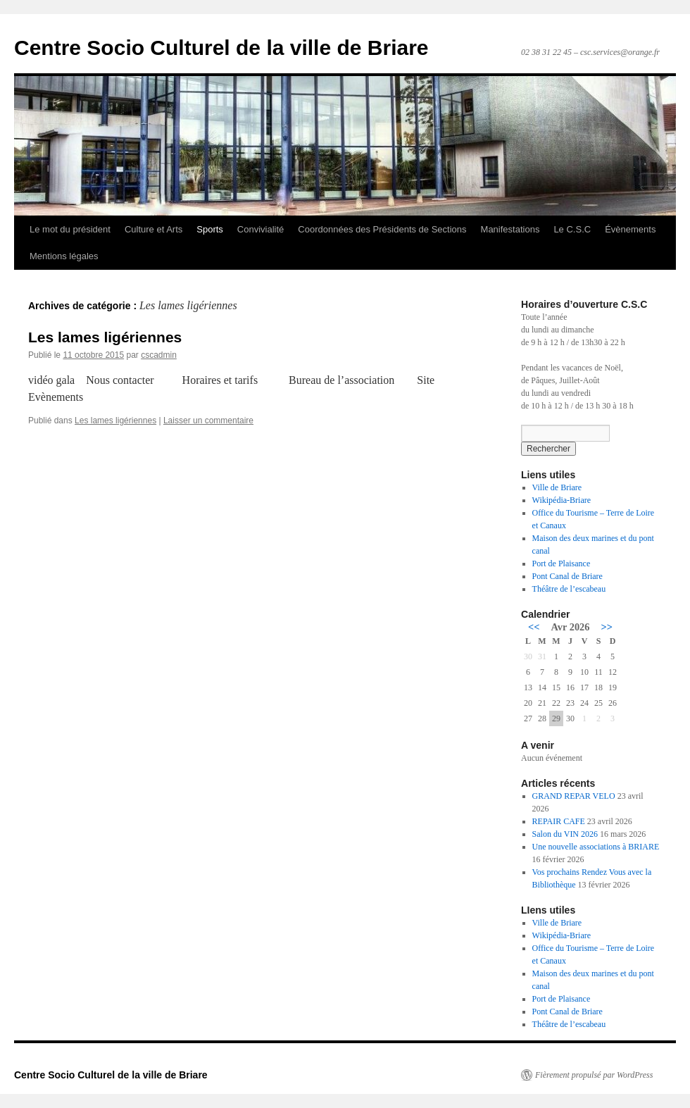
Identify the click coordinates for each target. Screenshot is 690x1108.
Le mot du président (70, 229)
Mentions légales (64, 256)
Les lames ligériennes (105, 337)
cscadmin (159, 355)
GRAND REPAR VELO (573, 796)
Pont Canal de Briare (567, 576)
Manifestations (510, 229)
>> (607, 627)
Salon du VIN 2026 (565, 834)
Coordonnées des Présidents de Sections (382, 229)
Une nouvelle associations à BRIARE (596, 847)
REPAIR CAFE (558, 821)
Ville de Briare (557, 487)
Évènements (630, 229)
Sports (209, 229)
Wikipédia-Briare (561, 500)
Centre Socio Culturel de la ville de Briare (221, 47)
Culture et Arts (153, 229)
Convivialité (260, 229)
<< (533, 627)
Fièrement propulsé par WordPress (594, 1075)
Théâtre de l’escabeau (569, 589)
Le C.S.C (572, 229)
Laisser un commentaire (208, 420)
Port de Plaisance (561, 563)
